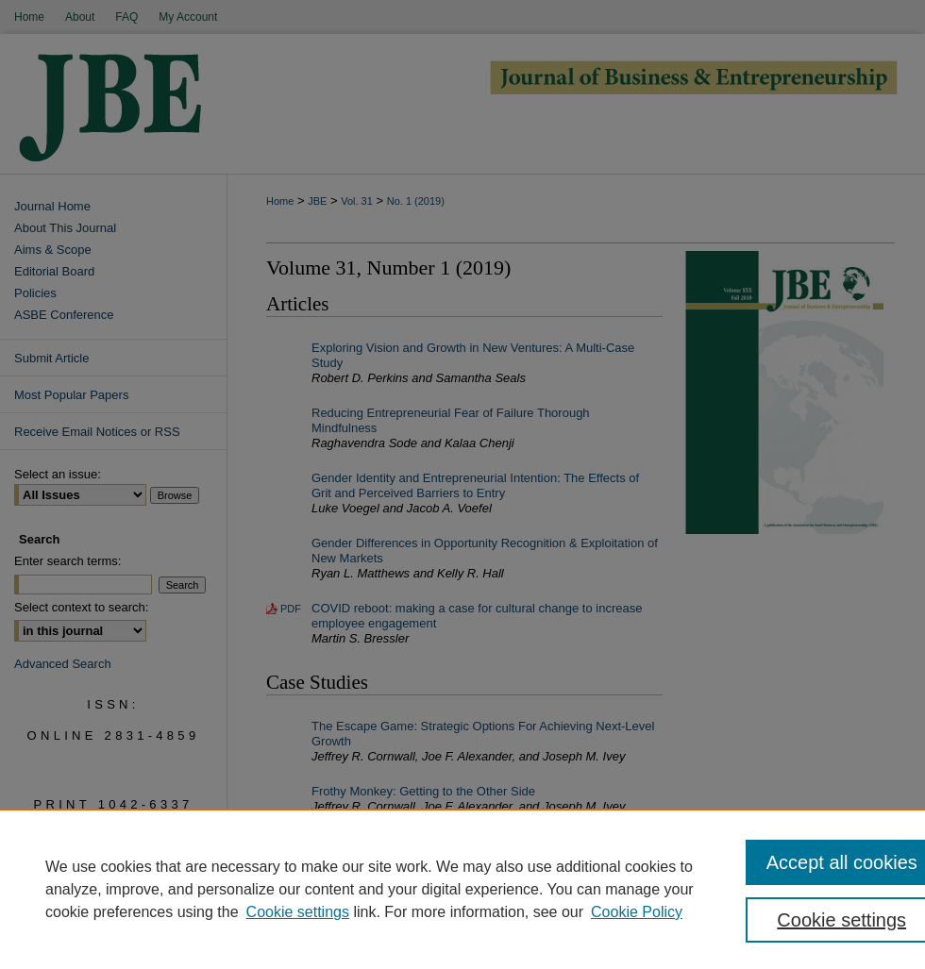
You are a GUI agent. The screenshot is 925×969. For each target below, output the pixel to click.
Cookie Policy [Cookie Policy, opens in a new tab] (636, 912)
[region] (462, 889)
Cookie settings (297, 912)
